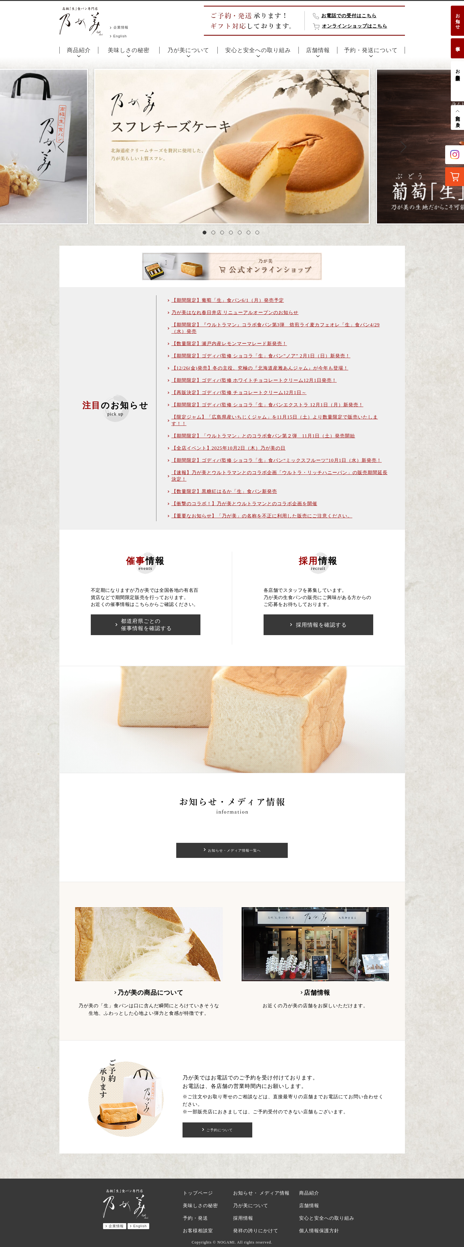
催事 (457, 43)
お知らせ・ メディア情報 (261, 1193)
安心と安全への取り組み (258, 50)
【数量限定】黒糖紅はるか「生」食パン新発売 (224, 491)
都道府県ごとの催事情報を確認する (146, 624)
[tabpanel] (232, 146)
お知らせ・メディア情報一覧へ (234, 850)
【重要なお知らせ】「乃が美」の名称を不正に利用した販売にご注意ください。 (262, 515)
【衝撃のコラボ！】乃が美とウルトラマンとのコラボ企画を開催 (244, 503)
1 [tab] (206, 234)
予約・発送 (195, 1218)
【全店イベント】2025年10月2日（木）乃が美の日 (229, 448)
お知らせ (457, 19)
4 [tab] (232, 234)
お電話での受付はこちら (349, 15)
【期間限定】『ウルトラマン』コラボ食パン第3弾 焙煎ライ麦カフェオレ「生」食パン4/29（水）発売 (276, 328)
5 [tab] (241, 234)
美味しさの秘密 (129, 50)
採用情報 (243, 1218)
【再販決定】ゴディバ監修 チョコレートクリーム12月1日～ (239, 392)
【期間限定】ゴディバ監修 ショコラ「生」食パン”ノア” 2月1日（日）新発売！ (261, 355)
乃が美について (188, 50)
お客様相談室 (457, 69)
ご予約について (219, 1130)
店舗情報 (318, 50)
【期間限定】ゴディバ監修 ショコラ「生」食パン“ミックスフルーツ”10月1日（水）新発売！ (277, 460)
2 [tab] (214, 234)
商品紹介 (79, 50)
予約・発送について (371, 50)
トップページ (198, 1193)
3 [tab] (223, 234)
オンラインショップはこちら (354, 26)
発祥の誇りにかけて (255, 1230)
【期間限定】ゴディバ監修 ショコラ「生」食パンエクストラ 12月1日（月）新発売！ (267, 404)
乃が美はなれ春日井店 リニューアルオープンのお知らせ (235, 312)
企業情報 (120, 27)
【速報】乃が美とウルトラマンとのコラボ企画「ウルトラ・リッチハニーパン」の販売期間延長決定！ (280, 476)
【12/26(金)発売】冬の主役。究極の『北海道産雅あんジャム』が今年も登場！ (260, 368)
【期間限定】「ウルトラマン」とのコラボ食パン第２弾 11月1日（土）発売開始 (263, 435)
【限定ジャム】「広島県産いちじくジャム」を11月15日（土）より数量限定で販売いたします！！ (275, 420)
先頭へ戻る (457, 119)
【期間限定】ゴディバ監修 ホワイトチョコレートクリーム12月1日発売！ (254, 380)
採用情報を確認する (321, 625)
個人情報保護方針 (319, 1230)
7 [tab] (258, 234)
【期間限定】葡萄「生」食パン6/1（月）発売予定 (228, 300)
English (120, 36)
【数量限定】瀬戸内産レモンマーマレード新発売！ (229, 343)
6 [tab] (250, 234)
